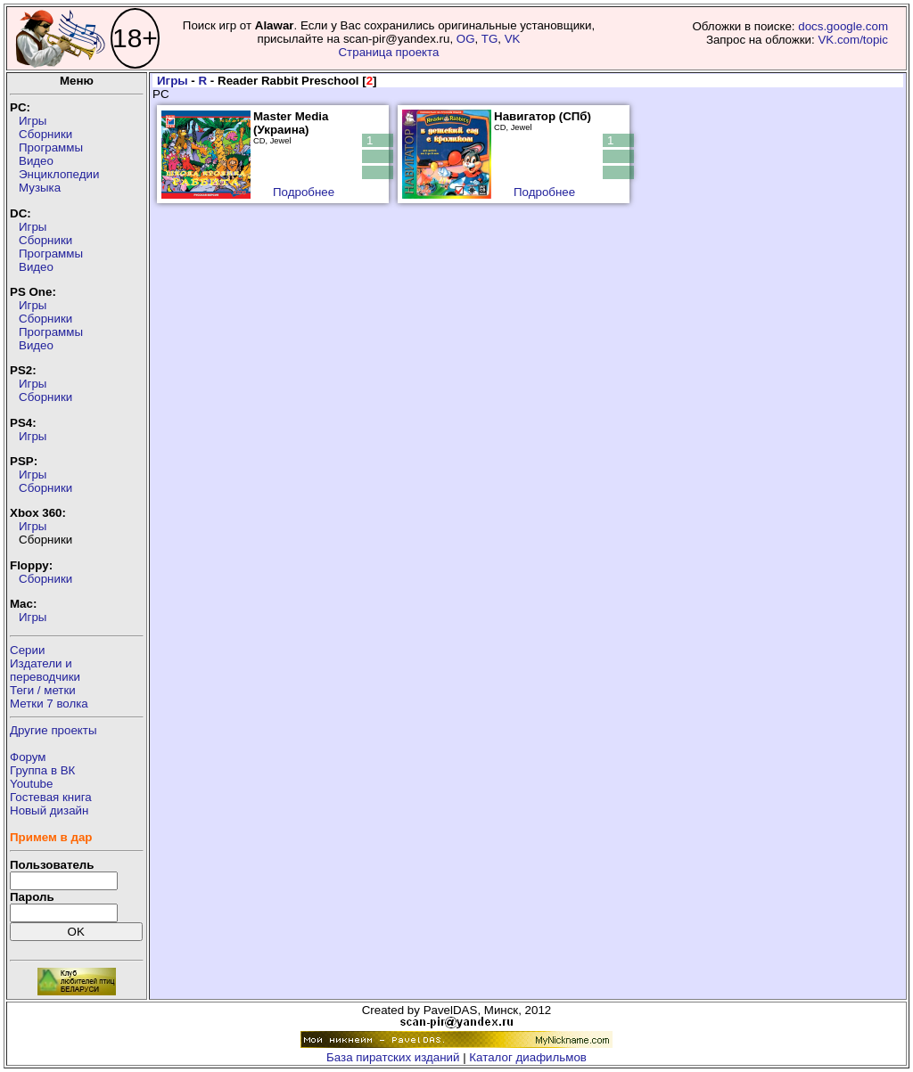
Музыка (40, 187)
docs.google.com (843, 26)
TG (489, 38)
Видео (36, 161)
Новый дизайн (49, 810)
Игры (32, 120)
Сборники (45, 134)
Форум (28, 757)
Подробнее (303, 192)
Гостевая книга (51, 797)
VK (513, 38)
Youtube (31, 783)
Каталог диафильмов (528, 1057)
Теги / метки (43, 690)
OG (465, 38)
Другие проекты (53, 730)
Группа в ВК (42, 770)
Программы (51, 147)
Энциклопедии (59, 174)
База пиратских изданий (392, 1057)
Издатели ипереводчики (45, 670)
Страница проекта (388, 52)
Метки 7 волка (49, 703)
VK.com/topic (853, 39)
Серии (27, 650)
